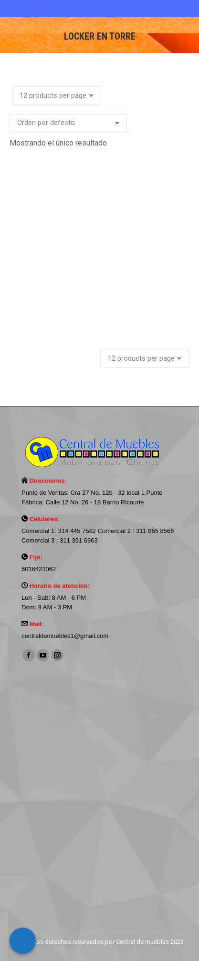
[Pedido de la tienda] (68, 123)
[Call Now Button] (23, 941)
